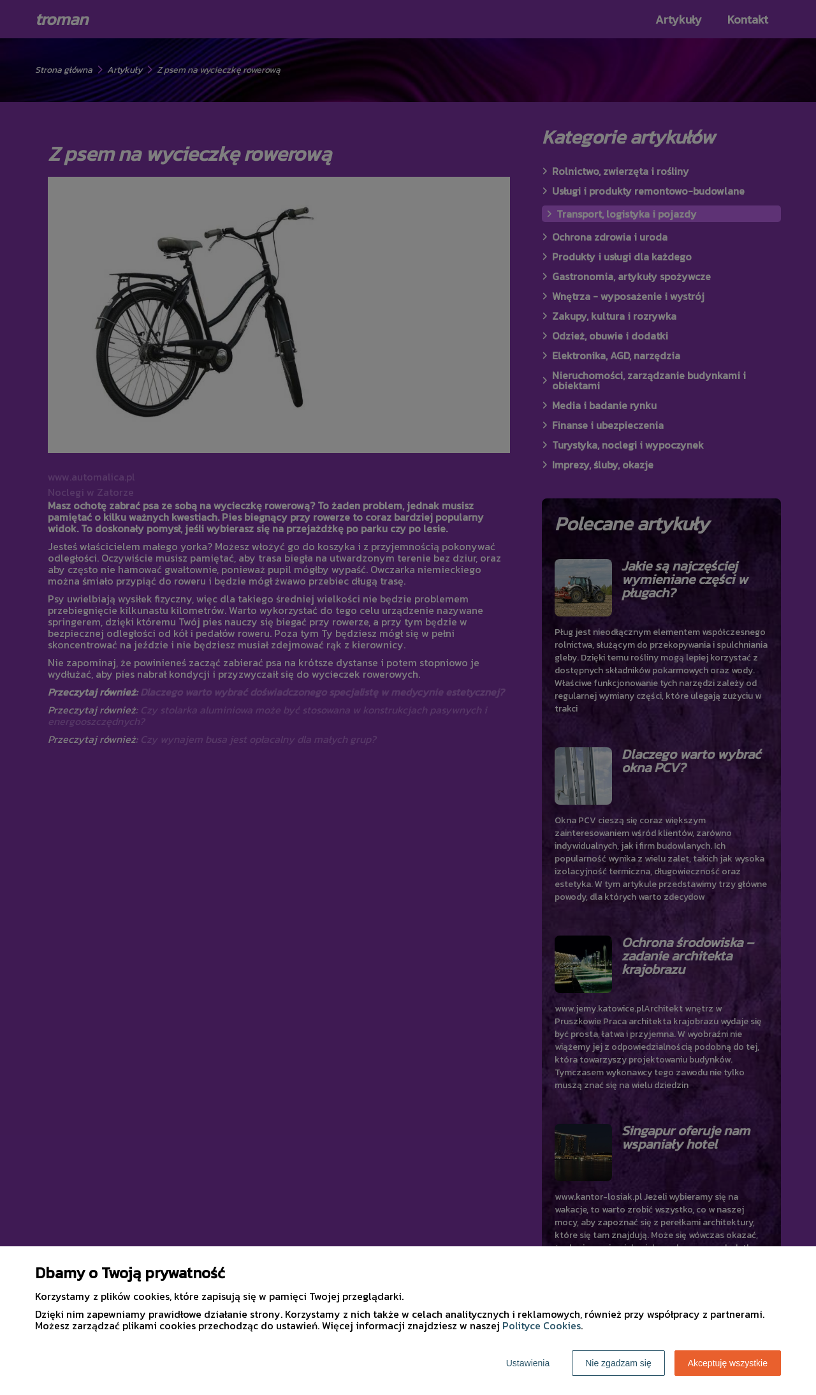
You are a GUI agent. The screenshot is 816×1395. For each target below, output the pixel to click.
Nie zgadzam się (618, 1363)
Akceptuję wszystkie (728, 1363)
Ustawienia (528, 1363)
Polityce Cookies (541, 1325)
